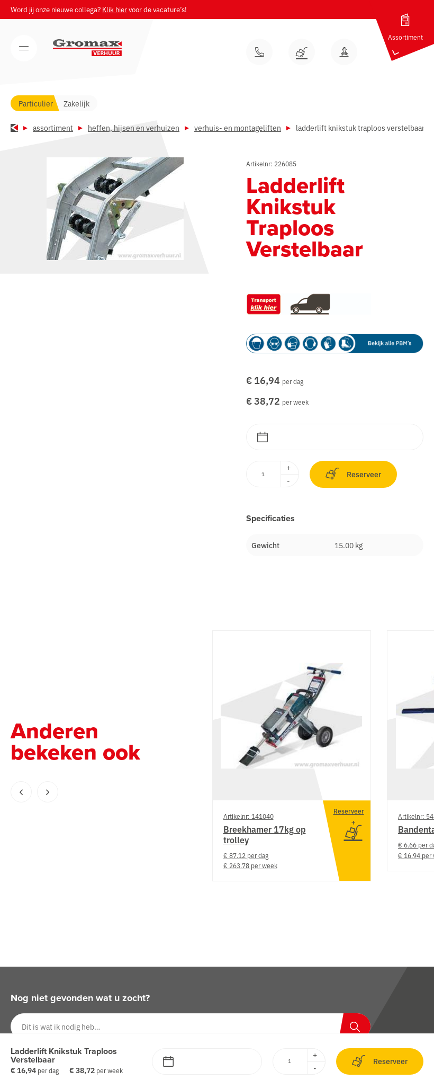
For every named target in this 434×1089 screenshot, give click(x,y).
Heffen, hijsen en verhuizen (133, 127)
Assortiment (53, 127)
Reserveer (353, 473)
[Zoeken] (354, 1026)
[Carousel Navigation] (90, 791)
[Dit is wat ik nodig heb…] (190, 1026)
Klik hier (114, 9)
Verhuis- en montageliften (237, 127)
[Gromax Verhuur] (87, 47)
